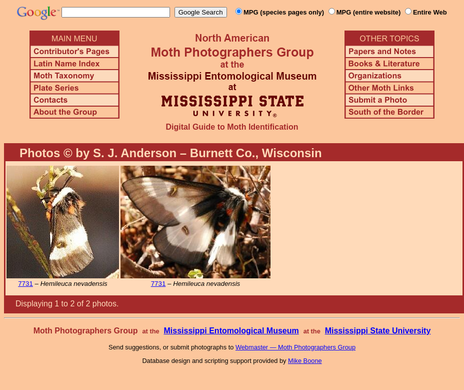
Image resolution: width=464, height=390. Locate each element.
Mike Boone (305, 360)
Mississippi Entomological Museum (231, 330)
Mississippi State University (378, 330)
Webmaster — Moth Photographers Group (296, 347)
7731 (25, 283)
